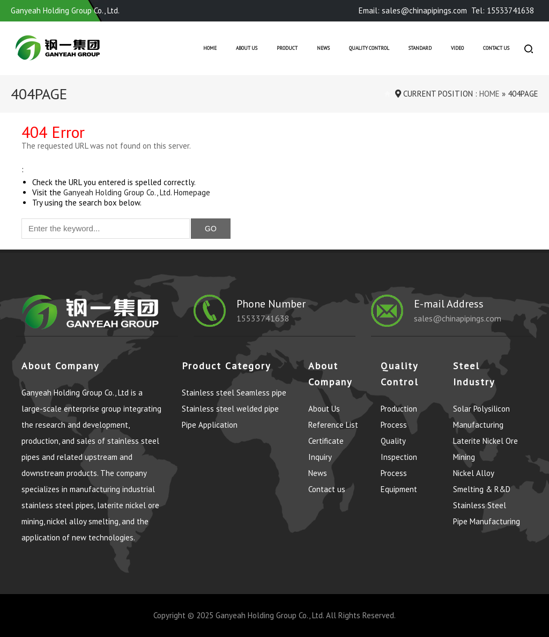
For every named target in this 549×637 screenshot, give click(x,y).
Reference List (333, 425)
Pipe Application (210, 425)
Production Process (399, 417)
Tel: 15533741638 (502, 10)
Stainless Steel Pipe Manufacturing (486, 513)
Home (210, 48)
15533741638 (263, 318)
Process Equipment (399, 481)
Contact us (496, 48)
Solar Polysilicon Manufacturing (481, 417)
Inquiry (320, 457)
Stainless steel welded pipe (230, 409)
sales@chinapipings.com (457, 318)
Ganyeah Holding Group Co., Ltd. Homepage (136, 192)
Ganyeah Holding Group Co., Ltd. (270, 615)
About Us (246, 48)
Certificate (326, 441)
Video (457, 48)
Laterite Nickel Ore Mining (485, 449)
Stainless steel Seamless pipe (234, 392)
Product (287, 48)
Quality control (369, 48)
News (323, 48)
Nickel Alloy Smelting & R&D (481, 481)
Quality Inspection (399, 449)
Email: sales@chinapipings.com (413, 10)
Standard (420, 48)
